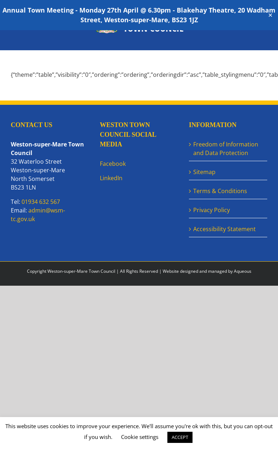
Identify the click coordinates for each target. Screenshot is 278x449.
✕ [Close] (270, 15)
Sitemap (204, 172)
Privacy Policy (211, 210)
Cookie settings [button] (139, 436)
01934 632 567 (41, 202)
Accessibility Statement (224, 229)
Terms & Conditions (220, 191)
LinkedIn (111, 178)
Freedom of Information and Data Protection (225, 148)
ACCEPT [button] (180, 437)
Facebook (113, 164)
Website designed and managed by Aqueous (207, 271)
